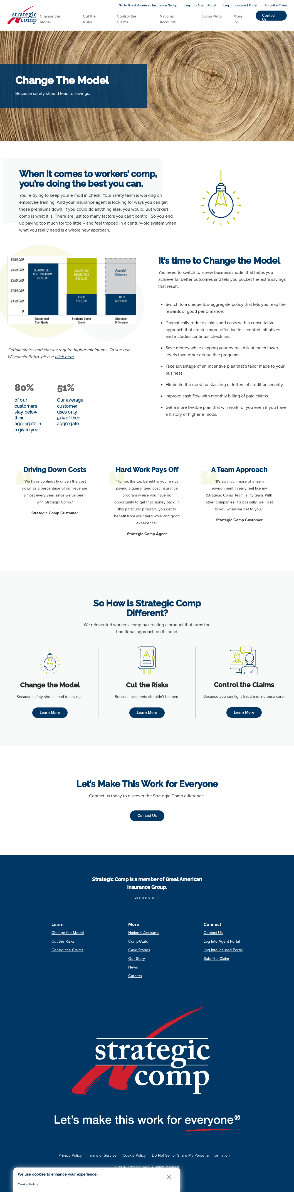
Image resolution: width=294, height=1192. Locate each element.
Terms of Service (102, 1155)
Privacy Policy (70, 1155)
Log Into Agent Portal (222, 941)
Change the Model (50, 19)
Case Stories (139, 950)
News (133, 967)
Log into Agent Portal (200, 5)
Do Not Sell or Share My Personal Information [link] (191, 1155)
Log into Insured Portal (240, 5)
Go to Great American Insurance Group (148, 5)
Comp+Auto (212, 16)
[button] (168, 1177)
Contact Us (268, 17)
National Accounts (168, 19)
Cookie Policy (28, 1184)
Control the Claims (126, 19)
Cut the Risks (89, 19)
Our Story (136, 958)
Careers (135, 976)
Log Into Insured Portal (223, 950)
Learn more (147, 897)
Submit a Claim (276, 5)
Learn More (50, 712)
